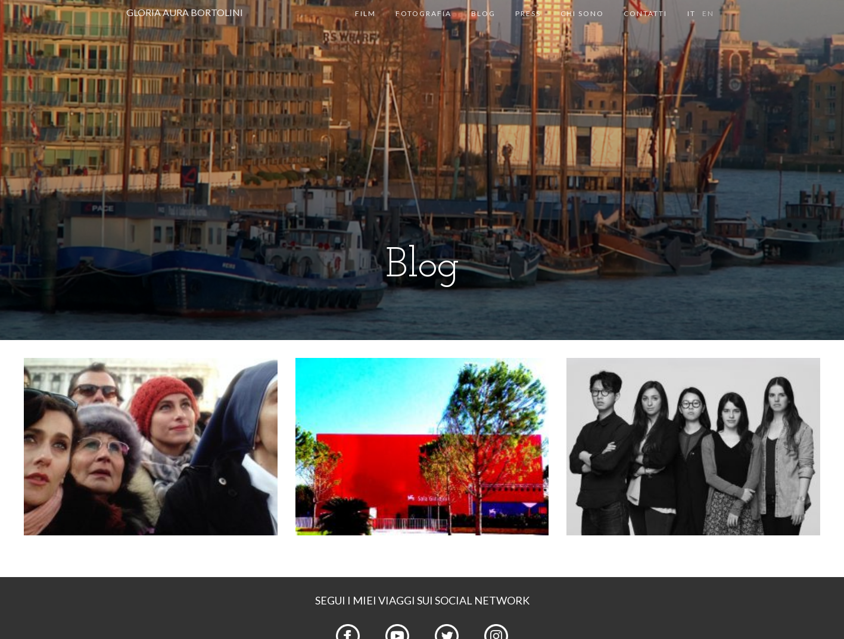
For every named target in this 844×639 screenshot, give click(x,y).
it (691, 13)
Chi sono (582, 13)
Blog (483, 13)
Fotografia (423, 13)
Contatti (645, 13)
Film (365, 13)
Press (528, 13)
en (708, 13)
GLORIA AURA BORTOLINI (184, 12)
